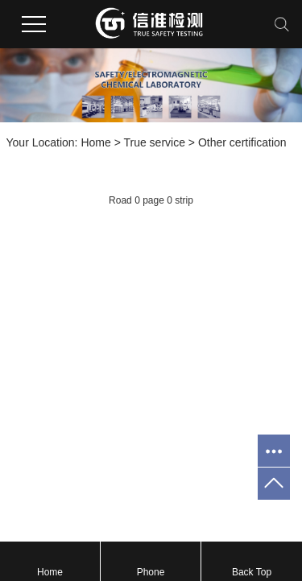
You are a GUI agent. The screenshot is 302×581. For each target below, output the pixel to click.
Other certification (242, 142)
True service (154, 142)
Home (95, 142)
